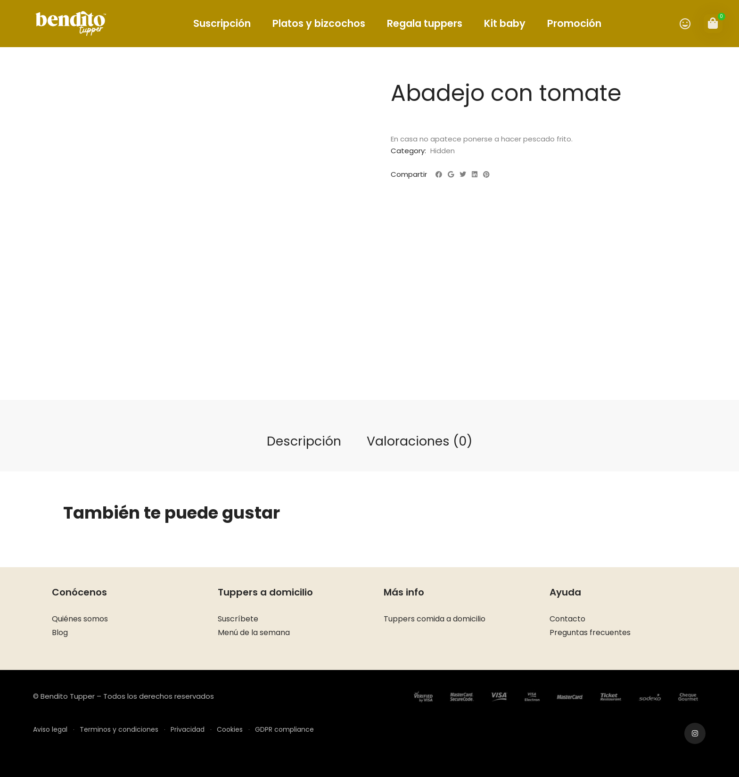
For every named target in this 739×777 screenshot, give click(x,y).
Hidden (442, 151)
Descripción (304, 441)
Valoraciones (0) (419, 441)
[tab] (304, 442)
